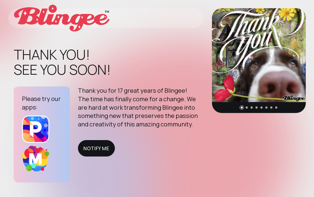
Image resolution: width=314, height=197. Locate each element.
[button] (242, 107)
